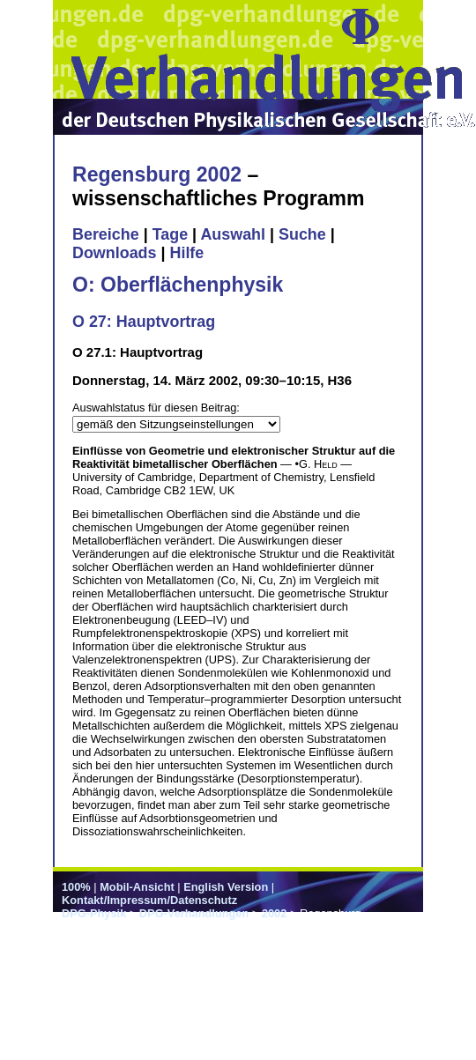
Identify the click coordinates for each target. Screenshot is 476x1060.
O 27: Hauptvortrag (143, 321)
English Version (225, 886)
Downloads (114, 253)
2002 (274, 913)
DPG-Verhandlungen (194, 913)
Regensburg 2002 (157, 174)
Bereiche (105, 234)
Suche (302, 234)
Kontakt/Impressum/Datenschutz (149, 900)
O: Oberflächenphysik (177, 284)
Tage (170, 234)
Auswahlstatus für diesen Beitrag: (156, 407)
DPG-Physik (94, 913)
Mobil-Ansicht (137, 886)
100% (76, 886)
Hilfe (186, 253)
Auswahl (232, 234)
